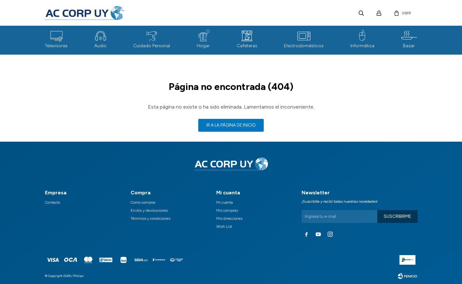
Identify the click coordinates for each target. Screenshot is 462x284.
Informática (362, 46)
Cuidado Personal (151, 46)
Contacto (52, 202)
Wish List (224, 226)
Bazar (409, 46)
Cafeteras (247, 46)
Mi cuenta (224, 202)
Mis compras (227, 210)
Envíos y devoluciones (149, 210)
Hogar (203, 46)
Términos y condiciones (150, 218)
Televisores (56, 46)
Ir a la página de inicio (231, 125)
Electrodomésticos (304, 46)
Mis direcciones (229, 218)
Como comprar (143, 202)
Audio (100, 46)
